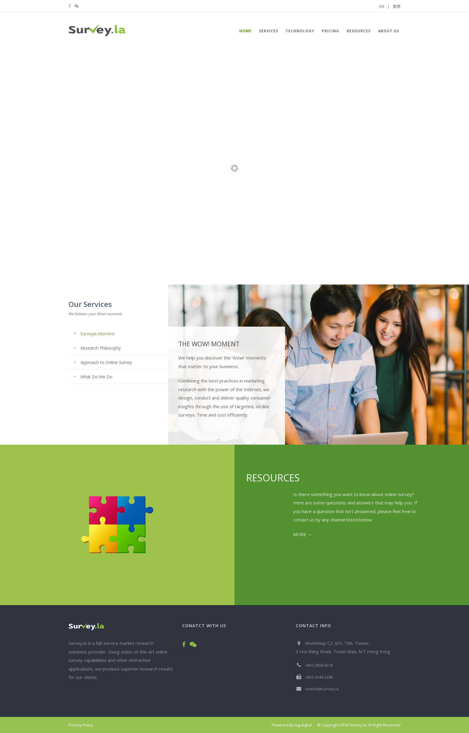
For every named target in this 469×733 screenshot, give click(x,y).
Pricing (330, 30)
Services (268, 30)
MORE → (302, 534)
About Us (388, 30)
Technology (300, 30)
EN (384, 6)
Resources (359, 30)
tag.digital (303, 725)
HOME (245, 30)
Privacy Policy (80, 725)
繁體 (397, 6)
